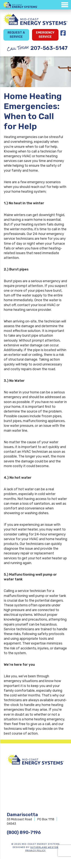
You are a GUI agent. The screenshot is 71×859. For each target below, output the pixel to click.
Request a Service (16, 35)
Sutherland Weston (44, 847)
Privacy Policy (35, 850)
